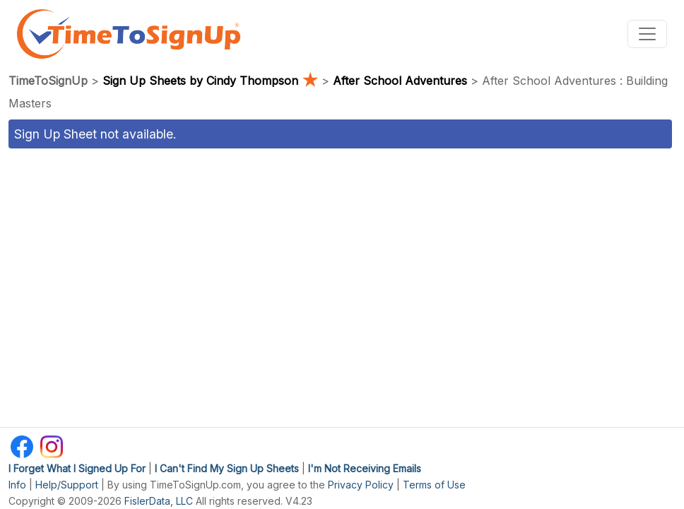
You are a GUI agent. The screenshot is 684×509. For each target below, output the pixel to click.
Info (17, 485)
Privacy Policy (361, 485)
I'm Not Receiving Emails (364, 468)
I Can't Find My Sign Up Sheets (227, 468)
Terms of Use (434, 485)
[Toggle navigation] (647, 34)
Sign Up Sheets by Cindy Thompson (212, 81)
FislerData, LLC (158, 501)
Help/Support (66, 485)
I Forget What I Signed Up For (77, 468)
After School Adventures (400, 81)
